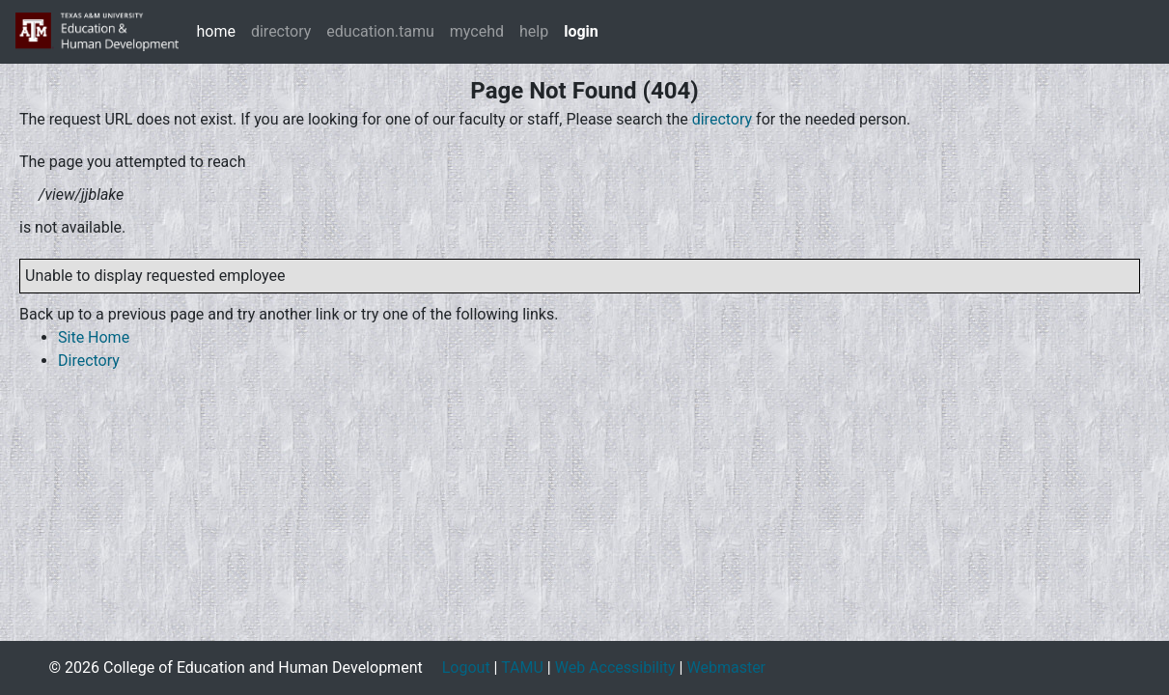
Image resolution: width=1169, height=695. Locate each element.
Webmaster (725, 667)
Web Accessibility (615, 667)
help (533, 31)
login (581, 31)
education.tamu (380, 31)
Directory (89, 360)
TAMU (522, 667)
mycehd (477, 31)
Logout (466, 667)
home (215, 31)
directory (281, 31)
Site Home (93, 337)
